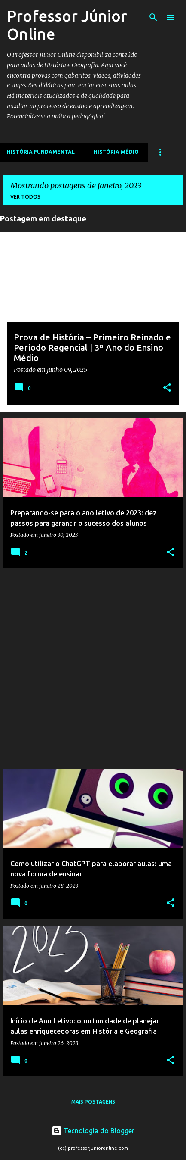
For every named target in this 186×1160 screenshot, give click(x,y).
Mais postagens (93, 1101)
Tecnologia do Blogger (93, 1131)
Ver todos (25, 197)
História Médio (116, 152)
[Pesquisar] (153, 17)
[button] (167, 388)
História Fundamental (41, 152)
